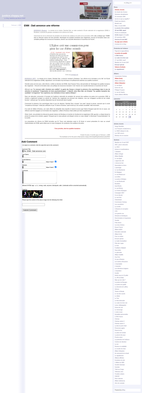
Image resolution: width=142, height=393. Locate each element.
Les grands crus (119, 213)
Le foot (117, 245)
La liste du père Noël (121, 326)
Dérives (117, 289)
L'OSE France (119, 316)
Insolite (117, 273)
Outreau (117, 319)
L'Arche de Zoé (119, 163)
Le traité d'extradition (121, 241)
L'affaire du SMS (119, 362)
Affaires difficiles (119, 358)
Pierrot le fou (118, 330)
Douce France (119, 227)
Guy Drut (117, 257)
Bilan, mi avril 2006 (120, 25)
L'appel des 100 (119, 160)
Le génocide (118, 252)
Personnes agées (120, 328)
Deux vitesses (119, 378)
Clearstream (118, 199)
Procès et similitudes (121, 32)
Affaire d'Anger (119, 154)
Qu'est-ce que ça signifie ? (122, 19)
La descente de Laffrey (121, 287)
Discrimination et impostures (123, 218)
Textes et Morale (119, 291)
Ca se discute (119, 195)
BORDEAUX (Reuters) (40, 30)
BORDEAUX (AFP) (30, 78)
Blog (127, 3)
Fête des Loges (119, 243)
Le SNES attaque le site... (122, 131)
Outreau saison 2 (120, 321)
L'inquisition (118, 271)
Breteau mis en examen (121, 135)
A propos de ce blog (120, 44)
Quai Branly (118, 186)
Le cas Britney (119, 188)
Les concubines (119, 204)
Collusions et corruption (121, 209)
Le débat (117, 296)
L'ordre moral (118, 312)
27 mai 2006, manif (120, 60)
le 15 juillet (122, 35)
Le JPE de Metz (119, 277)
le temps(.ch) (74, 74)
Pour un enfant (119, 236)
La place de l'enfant (120, 332)
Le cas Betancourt (120, 174)
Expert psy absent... (120, 21)
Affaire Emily (118, 234)
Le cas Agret (118, 85)
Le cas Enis (118, 197)
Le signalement (119, 355)
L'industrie (118, 266)
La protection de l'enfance (122, 339)
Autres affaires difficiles (121, 94)
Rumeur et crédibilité (121, 346)
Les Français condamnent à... (123, 128)
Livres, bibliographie (120, 305)
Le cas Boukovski (120, 181)
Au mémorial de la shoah (122, 353)
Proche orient (118, 337)
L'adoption (118, 151)
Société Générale (120, 364)
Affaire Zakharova (120, 81)
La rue (116, 344)
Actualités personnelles (121, 314)
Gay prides (118, 250)
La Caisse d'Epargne (121, 190)
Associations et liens (120, 165)
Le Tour (117, 298)
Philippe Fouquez (120, 90)
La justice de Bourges (121, 282)
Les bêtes (117, 177)
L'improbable (118, 264)
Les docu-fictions (119, 225)
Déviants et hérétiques (121, 215)
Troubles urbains (119, 374)
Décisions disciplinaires (121, 14)
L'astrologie (118, 167)
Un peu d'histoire (119, 259)
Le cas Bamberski (120, 170)
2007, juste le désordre (121, 144)
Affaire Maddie (119, 156)
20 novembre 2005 (120, 16)
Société (117, 220)
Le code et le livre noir (121, 303)
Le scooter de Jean (120, 348)
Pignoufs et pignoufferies (122, 51)
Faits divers (118, 222)
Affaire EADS (118, 229)
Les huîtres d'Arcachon (121, 261)
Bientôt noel (118, 23)
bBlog (123, 390)
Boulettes (117, 183)
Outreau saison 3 (120, 323)
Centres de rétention (120, 342)
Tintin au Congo (119, 369)
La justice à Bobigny (120, 179)
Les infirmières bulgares (121, 268)
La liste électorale (120, 300)
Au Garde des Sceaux (121, 12)
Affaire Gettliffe (119, 254)
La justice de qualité (120, 284)
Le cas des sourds (120, 293)
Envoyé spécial (119, 238)
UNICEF (117, 376)
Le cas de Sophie (120, 92)
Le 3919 (117, 147)
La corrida (117, 206)
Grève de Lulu (119, 87)
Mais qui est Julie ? (120, 280)
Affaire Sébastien (120, 351)
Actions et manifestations (122, 149)
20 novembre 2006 (120, 37)
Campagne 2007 (119, 193)
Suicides (117, 367)
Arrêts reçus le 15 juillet (121, 275)
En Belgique (118, 172)
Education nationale (120, 232)
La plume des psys (120, 335)
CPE (116, 211)
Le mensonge (119, 309)
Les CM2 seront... (120, 133)
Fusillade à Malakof (120, 248)
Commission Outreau (121, 76)
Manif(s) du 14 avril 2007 (122, 62)
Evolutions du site (120, 360)
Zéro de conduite (119, 383)
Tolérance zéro (119, 371)
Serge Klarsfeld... (120, 126)
